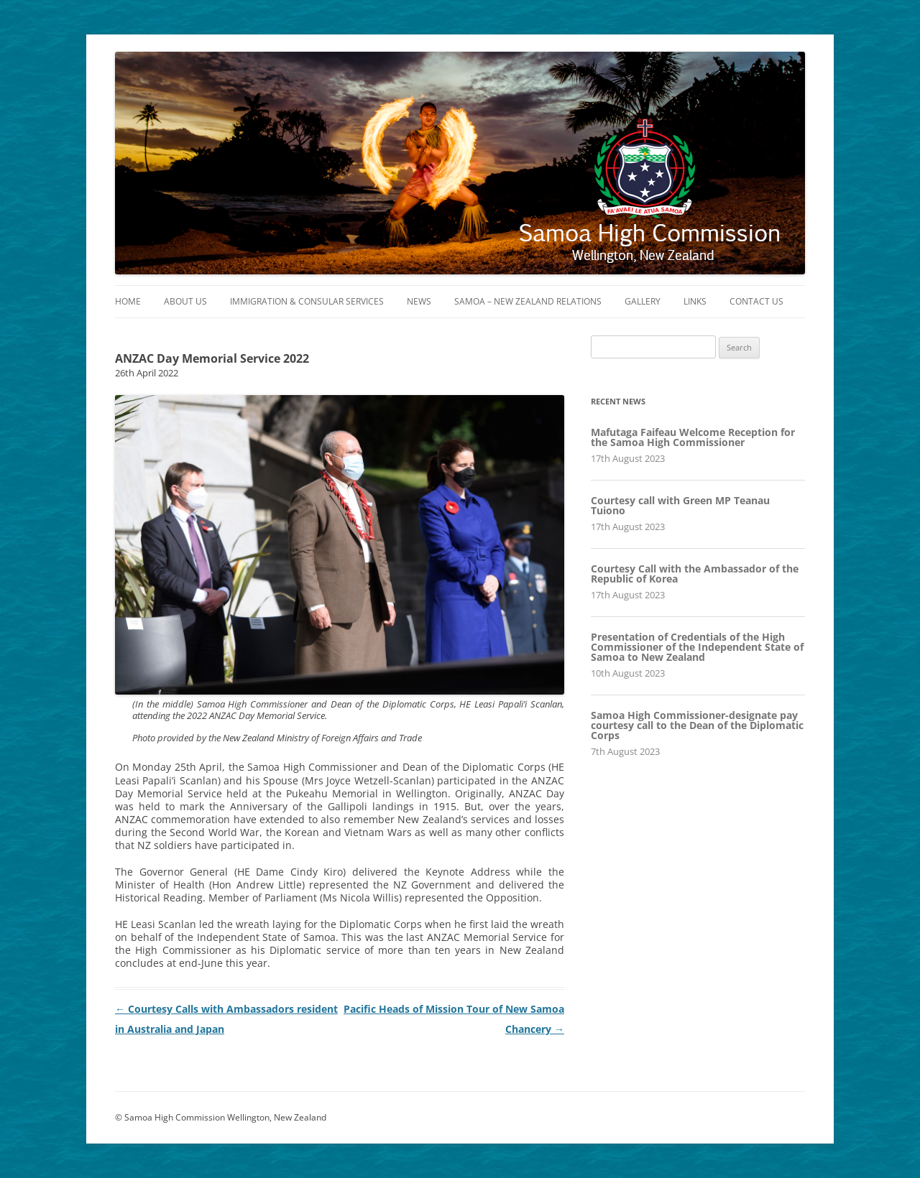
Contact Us (756, 301)
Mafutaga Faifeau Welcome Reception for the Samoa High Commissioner (693, 437)
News (419, 301)
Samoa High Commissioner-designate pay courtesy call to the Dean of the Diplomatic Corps (697, 725)
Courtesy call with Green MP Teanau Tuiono (680, 505)
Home (128, 301)
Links (695, 301)
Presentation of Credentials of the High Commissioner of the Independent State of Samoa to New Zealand (697, 647)
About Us (185, 301)
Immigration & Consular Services (307, 301)
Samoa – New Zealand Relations (528, 301)
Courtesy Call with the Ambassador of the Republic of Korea (695, 573)
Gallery (643, 301)
